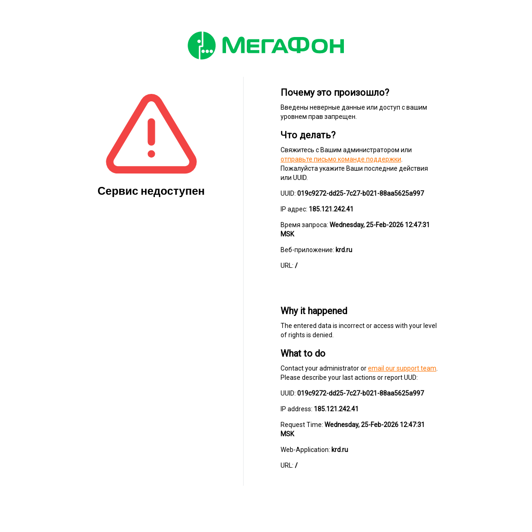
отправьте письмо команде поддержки (341, 159)
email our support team (402, 368)
